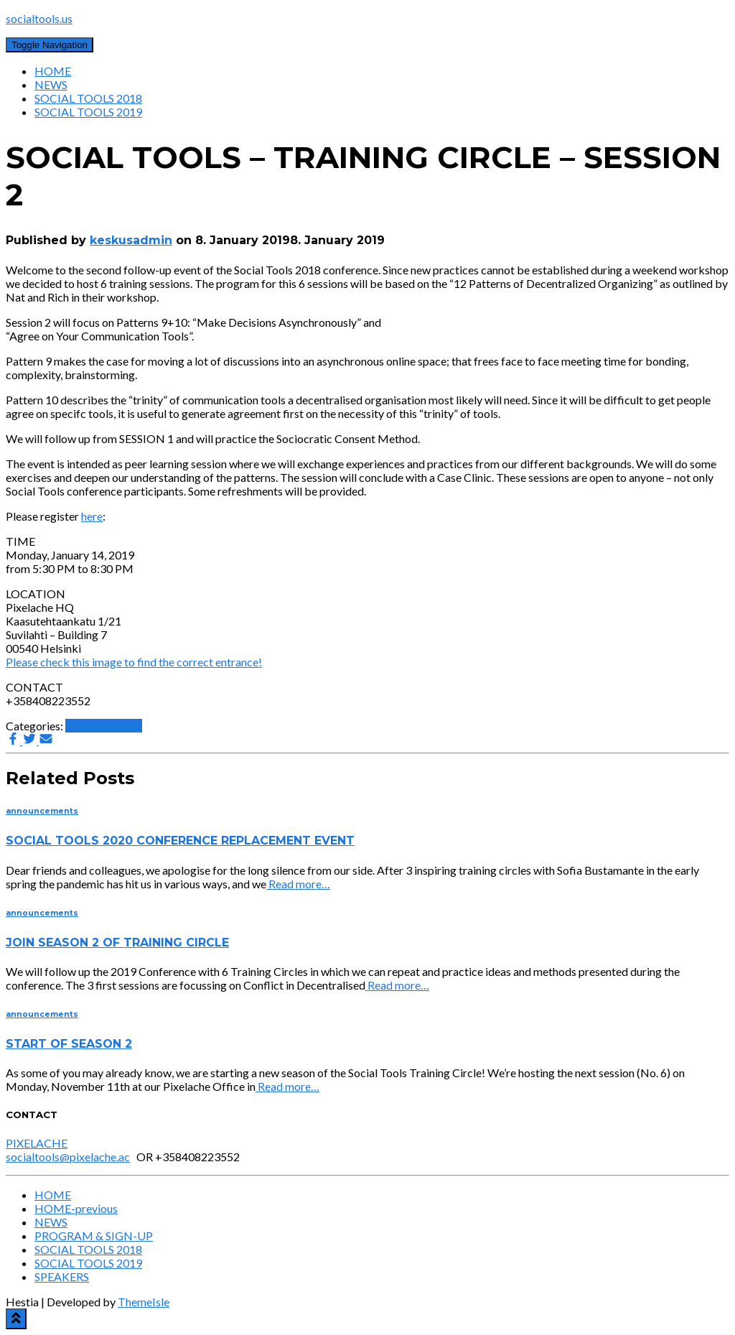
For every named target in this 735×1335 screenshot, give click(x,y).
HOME (52, 71)
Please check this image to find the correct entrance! (134, 662)
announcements (103, 725)
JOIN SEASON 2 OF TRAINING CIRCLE (117, 942)
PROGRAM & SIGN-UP (93, 1235)
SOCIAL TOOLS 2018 (88, 98)
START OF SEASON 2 (69, 1044)
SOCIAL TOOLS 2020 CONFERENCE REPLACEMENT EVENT (180, 840)
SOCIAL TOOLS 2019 (88, 111)
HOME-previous (76, 1208)
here (92, 516)
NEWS (50, 84)
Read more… (298, 883)
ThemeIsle (143, 1301)
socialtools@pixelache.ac (68, 1156)
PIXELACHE (36, 1143)
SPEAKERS (61, 1276)
